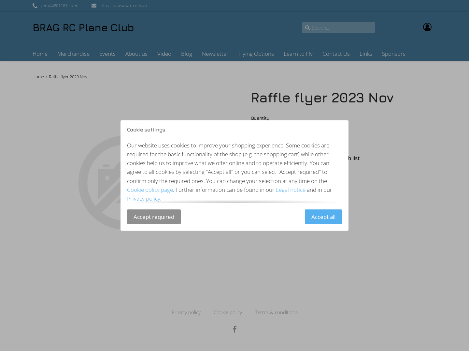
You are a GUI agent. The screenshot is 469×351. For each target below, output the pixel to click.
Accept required (154, 217)
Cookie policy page (150, 189)
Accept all (323, 217)
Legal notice (291, 189)
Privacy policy (143, 198)
